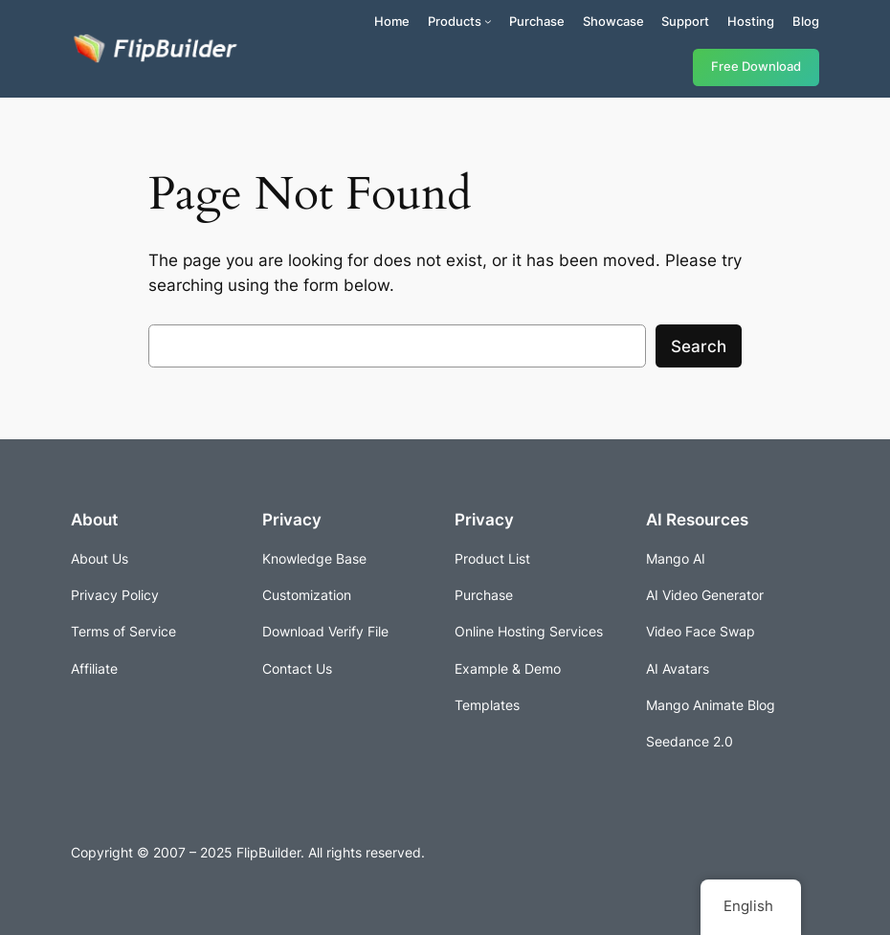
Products (454, 21)
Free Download (756, 66)
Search (698, 346)
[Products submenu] (488, 21)
